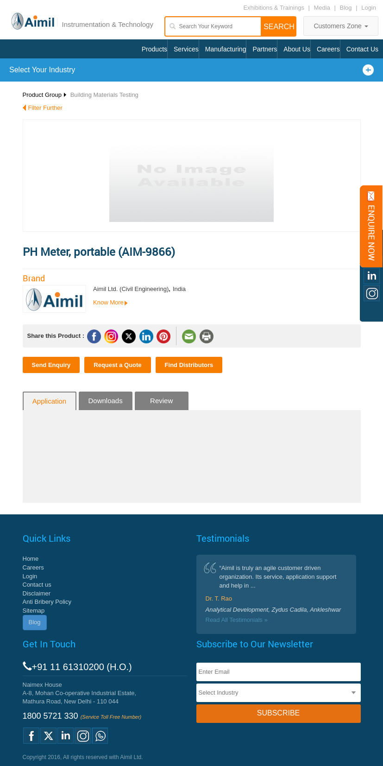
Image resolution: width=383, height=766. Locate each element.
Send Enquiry (51, 364)
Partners (264, 49)
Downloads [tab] (105, 401)
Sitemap (34, 610)
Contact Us (362, 49)
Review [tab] (161, 401)
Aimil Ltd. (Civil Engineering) (131, 288)
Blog (346, 7)
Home (31, 558)
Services (186, 49)
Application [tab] (49, 401)
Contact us (37, 584)
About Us (296, 49)
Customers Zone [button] (341, 26)
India (179, 288)
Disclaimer (37, 593)
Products (154, 49)
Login (368, 7)
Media (323, 7)
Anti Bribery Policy (47, 601)
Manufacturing (225, 49)
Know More (108, 302)
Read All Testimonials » (237, 619)
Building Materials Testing (104, 94)
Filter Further (45, 107)
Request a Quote (117, 364)
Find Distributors (189, 364)
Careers (328, 49)
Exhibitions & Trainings (273, 7)
